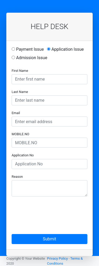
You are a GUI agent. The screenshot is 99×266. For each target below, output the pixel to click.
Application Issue (65, 49)
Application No (23, 155)
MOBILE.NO (20, 134)
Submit (49, 238)
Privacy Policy (57, 258)
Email (16, 113)
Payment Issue (28, 49)
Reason (17, 177)
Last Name (20, 92)
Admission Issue (29, 57)
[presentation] (52, 211)
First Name (20, 71)
